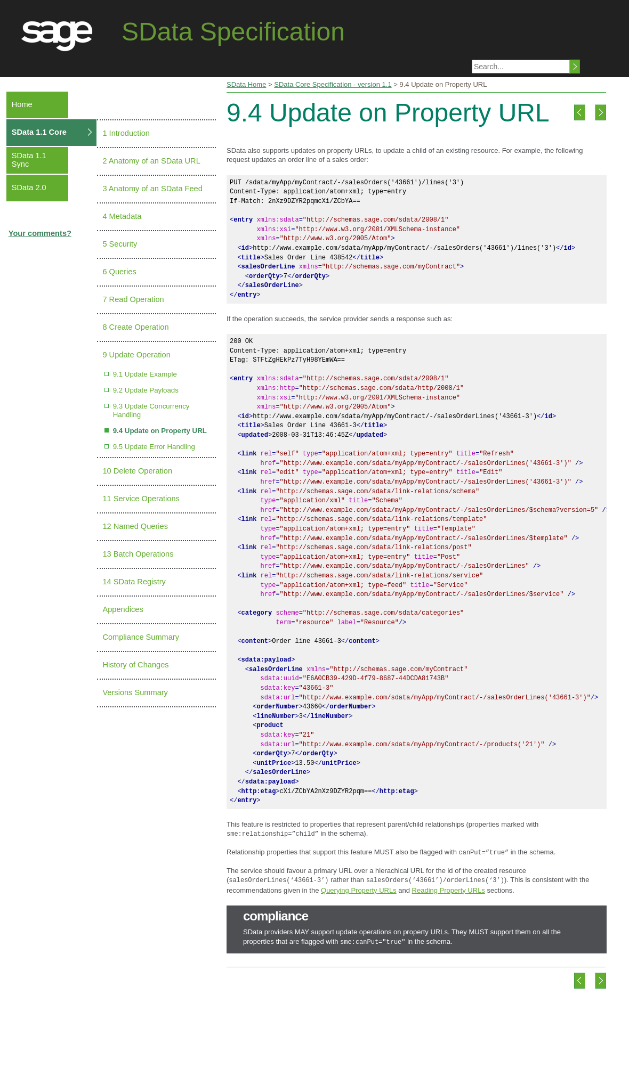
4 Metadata (121, 216)
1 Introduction (125, 133)
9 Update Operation (136, 354)
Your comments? (40, 233)
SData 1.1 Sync (29, 159)
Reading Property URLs (448, 887)
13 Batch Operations (137, 554)
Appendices (122, 609)
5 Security (119, 244)
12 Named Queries (135, 526)
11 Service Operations (140, 498)
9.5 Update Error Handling (154, 447)
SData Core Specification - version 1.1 (332, 84)
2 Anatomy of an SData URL (151, 161)
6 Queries (119, 271)
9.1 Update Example (145, 374)
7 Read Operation (133, 299)
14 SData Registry (133, 581)
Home (22, 104)
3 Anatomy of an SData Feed (152, 188)
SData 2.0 (29, 187)
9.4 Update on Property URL (160, 431)
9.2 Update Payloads (146, 390)
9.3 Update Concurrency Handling (151, 410)
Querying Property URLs (359, 887)
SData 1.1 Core (39, 132)
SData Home (246, 84)
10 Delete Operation (137, 471)
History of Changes (135, 664)
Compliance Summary (140, 637)
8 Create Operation (135, 327)
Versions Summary (134, 692)
